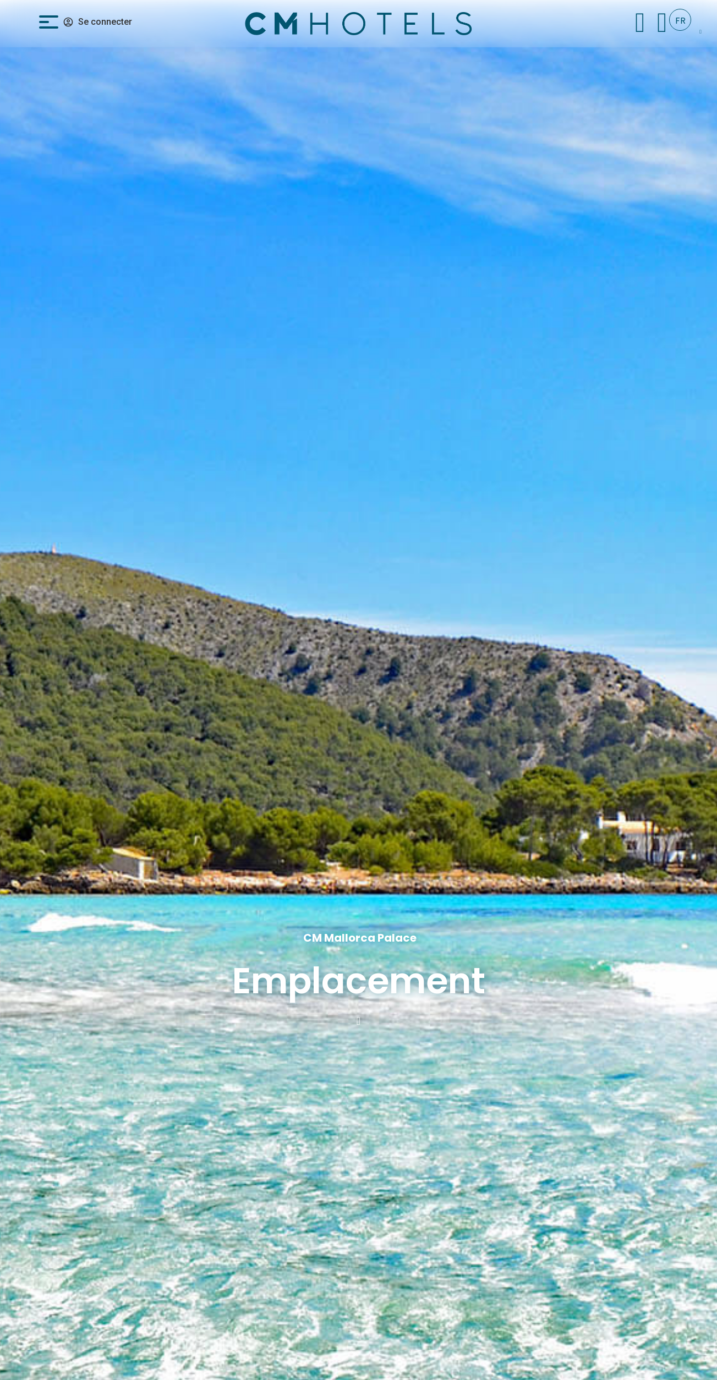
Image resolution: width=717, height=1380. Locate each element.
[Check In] (640, 22)
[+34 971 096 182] (662, 22)
